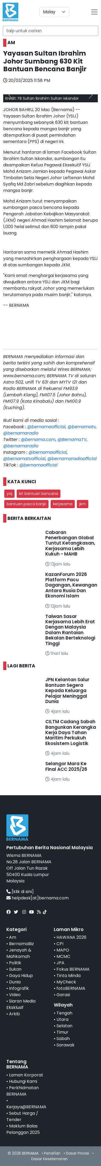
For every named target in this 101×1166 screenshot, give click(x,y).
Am (12, 937)
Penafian (52, 1153)
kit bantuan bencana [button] (38, 493)
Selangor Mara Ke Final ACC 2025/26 (66, 766)
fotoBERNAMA (70, 988)
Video (15, 995)
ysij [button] (9, 493)
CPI (59, 944)
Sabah (63, 1038)
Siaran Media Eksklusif (21, 1004)
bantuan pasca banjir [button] (26, 504)
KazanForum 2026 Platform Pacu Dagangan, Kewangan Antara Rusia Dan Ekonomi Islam (71, 585)
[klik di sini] (23, 892)
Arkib (14, 1014)
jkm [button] (82, 504)
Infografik (19, 988)
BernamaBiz (21, 944)
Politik (15, 963)
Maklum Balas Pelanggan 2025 (23, 1129)
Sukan (15, 969)
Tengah (64, 1013)
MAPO (62, 950)
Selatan (64, 1026)
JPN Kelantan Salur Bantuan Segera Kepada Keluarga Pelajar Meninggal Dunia (67, 690)
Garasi (63, 995)
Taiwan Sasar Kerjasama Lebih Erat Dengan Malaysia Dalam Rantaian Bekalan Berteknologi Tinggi (70, 630)
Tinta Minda (68, 976)
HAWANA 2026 (71, 937)
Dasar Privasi (77, 1153)
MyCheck (66, 982)
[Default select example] (54, 12)
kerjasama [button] (62, 504)
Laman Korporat (26, 1075)
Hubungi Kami (23, 1081)
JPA (60, 963)
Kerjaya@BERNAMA (26, 1107)
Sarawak (65, 1045)
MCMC (63, 956)
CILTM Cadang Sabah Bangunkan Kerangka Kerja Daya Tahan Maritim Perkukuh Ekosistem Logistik (70, 732)
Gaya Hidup (21, 976)
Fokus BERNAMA (73, 969)
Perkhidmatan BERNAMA (22, 1091)
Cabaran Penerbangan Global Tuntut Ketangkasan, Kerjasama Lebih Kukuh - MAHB (70, 543)
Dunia (15, 982)
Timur (62, 1032)
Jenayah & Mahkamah (18, 953)
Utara (62, 1019)
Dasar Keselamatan (49, 1158)
